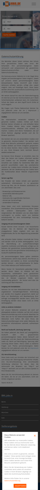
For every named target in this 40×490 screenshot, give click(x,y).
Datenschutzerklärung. (12, 481)
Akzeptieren (20, 486)
